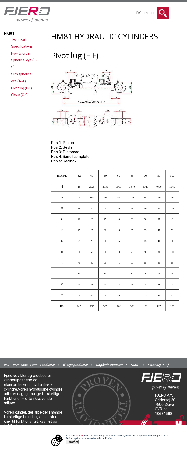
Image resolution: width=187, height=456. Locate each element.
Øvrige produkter (75, 365)
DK (138, 13)
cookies (79, 435)
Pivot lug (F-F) (21, 88)
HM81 (135, 365)
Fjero (33, 365)
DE (153, 13)
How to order (21, 53)
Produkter (47, 365)
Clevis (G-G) (20, 95)
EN (146, 13)
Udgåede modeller (109, 365)
